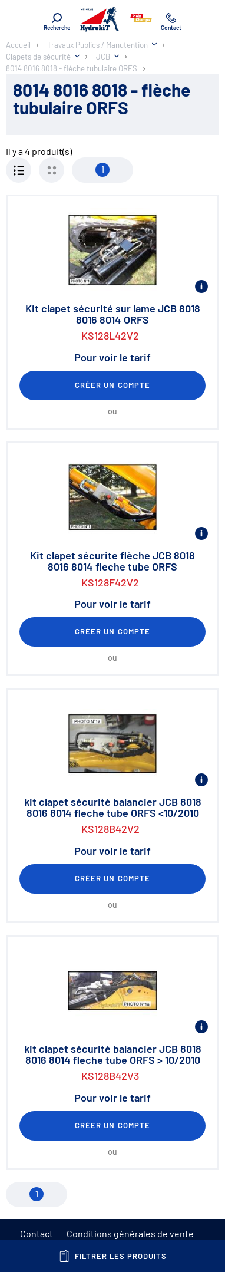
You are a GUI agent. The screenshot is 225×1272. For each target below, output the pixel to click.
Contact (36, 1233)
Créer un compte (112, 385)
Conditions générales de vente (130, 1233)
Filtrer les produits (112, 1256)
